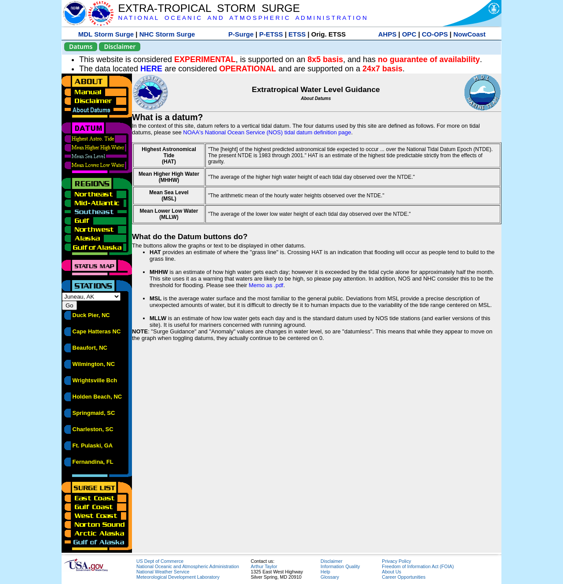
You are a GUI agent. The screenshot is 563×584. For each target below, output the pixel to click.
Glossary (330, 577)
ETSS (297, 34)
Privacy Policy (396, 561)
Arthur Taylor (264, 566)
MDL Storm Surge (106, 34)
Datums (80, 46)
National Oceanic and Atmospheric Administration (187, 566)
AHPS (387, 34)
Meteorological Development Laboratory (177, 577)
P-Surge (241, 34)
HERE (151, 68)
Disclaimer (119, 46)
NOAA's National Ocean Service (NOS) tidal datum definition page (267, 132)
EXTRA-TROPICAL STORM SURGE (209, 8)
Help (325, 571)
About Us (391, 571)
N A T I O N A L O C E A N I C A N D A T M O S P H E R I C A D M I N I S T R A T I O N (242, 18)
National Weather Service (163, 571)
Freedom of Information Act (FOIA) (417, 566)
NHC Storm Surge (167, 34)
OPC (409, 34)
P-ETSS (271, 34)
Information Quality (340, 566)
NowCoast (469, 34)
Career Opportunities (403, 577)
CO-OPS (435, 34)
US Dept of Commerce (159, 561)
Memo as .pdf (266, 285)
